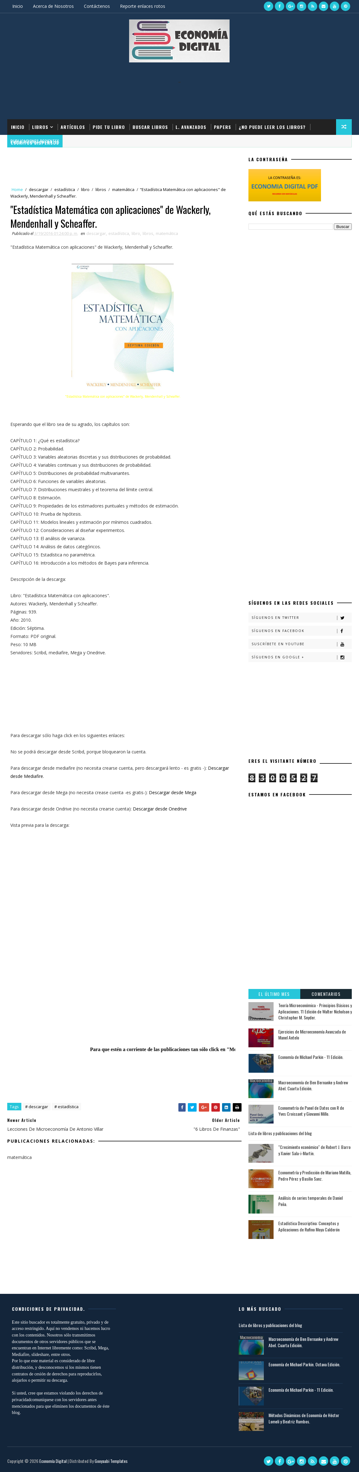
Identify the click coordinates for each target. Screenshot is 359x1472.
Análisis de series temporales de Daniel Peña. (310, 1200)
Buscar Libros (150, 127)
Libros (40, 127)
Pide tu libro (109, 127)
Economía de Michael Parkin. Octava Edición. (304, 1364)
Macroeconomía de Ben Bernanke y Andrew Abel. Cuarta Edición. (313, 1085)
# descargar (36, 1106)
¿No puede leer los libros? (272, 127)
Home (17, 189)
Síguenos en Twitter (301, 617)
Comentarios (326, 994)
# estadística (66, 1106)
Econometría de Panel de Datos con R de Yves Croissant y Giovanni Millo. (311, 1110)
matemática (123, 189)
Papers (222, 127)
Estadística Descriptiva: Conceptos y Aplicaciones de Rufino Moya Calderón (309, 1226)
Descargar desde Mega (172, 792)
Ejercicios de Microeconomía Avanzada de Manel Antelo (312, 1034)
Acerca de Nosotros (53, 6)
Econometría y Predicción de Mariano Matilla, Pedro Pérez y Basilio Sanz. (314, 1175)
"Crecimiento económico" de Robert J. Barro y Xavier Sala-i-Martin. (314, 1150)
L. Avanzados (191, 127)
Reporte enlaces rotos (142, 6)
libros (100, 189)
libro (85, 189)
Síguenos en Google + (301, 657)
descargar (38, 189)
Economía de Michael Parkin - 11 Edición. (310, 1057)
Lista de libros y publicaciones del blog (280, 1133)
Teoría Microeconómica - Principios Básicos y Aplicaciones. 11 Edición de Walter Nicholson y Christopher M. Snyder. (315, 1011)
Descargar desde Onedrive (160, 809)
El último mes (274, 994)
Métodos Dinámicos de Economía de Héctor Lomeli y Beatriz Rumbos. (304, 1418)
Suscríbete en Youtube (301, 644)
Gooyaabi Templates (111, 1461)
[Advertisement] (179, 97)
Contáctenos (97, 6)
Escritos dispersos (35, 142)
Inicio (17, 6)
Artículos (73, 127)
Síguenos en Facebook (301, 631)
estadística (64, 189)
